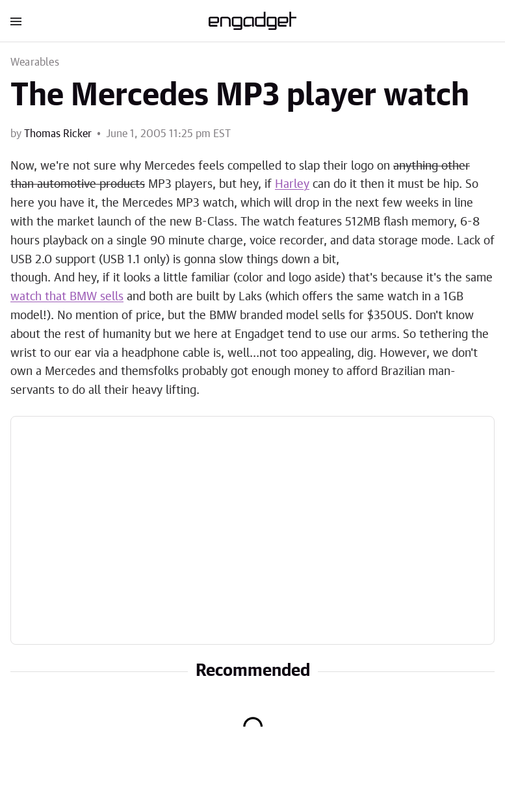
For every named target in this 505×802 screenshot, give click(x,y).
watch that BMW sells (66, 297)
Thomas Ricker (58, 134)
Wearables (34, 62)
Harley (292, 184)
